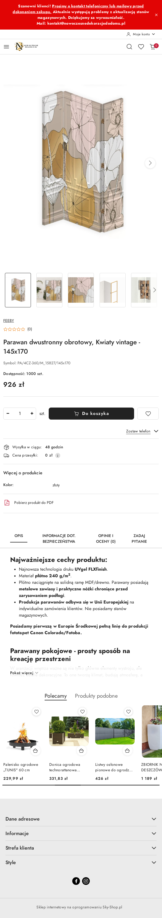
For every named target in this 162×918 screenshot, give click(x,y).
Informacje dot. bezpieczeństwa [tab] (59, 538)
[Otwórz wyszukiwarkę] (129, 46)
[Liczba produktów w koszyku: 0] (152, 46)
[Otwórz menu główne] (6, 47)
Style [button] (81, 862)
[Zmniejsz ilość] (8, 413)
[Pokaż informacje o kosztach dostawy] (58, 455)
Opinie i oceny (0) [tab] (106, 538)
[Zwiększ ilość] (32, 413)
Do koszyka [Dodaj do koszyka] (91, 414)
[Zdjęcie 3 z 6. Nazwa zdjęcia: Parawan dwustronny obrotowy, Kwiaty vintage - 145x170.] (81, 290)
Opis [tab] (19, 535)
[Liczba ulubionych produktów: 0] (141, 46)
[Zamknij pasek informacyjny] (156, 14)
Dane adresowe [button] (81, 818)
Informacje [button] (81, 833)
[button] (150, 163)
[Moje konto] (140, 34)
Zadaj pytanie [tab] (139, 538)
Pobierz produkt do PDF (28, 503)
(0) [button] (29, 329)
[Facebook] (76, 881)
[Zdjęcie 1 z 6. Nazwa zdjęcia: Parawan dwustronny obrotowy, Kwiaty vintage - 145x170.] (18, 290)
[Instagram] (86, 881)
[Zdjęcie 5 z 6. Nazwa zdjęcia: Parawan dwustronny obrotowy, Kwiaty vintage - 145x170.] (144, 290)
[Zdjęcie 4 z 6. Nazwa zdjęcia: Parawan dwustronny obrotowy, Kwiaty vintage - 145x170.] (112, 290)
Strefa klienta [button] (81, 847)
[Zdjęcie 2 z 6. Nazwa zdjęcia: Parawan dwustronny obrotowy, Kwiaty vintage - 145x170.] (49, 290)
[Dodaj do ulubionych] (148, 414)
